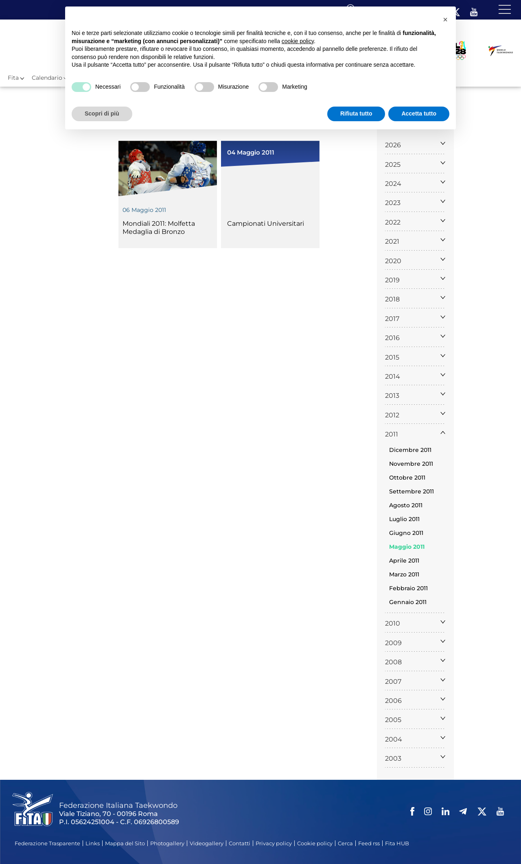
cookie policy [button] (298, 41)
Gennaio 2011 (408, 602)
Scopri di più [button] (102, 113)
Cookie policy (315, 843)
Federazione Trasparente (47, 843)
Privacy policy (274, 843)
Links (92, 843)
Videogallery (206, 843)
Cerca (345, 843)
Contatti (239, 843)
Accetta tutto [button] (418, 113)
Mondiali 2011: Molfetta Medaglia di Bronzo (159, 228)
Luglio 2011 (404, 519)
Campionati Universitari (265, 223)
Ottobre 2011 (407, 477)
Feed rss (369, 843)
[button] (445, 19)
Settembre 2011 (411, 491)
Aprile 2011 (404, 560)
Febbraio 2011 (408, 588)
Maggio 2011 (407, 546)
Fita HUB (397, 843)
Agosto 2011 (405, 505)
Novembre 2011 (411, 463)
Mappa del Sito (125, 843)
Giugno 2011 (406, 533)
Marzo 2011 (404, 574)
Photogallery (167, 843)
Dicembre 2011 (410, 450)
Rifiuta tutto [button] (356, 113)
